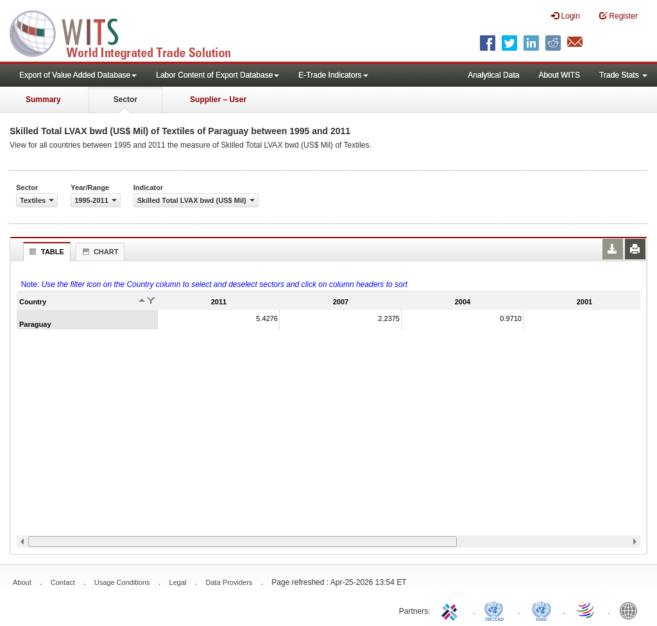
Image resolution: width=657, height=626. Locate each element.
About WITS (559, 75)
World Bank (631, 610)
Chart (99, 251)
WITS (128, 32)
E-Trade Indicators (333, 75)
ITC (452, 610)
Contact (63, 582)
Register (618, 16)
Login (565, 16)
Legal (178, 582)
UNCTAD (496, 610)
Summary (43, 99)
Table (45, 251)
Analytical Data (493, 75)
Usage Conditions (122, 582)
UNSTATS (541, 610)
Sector (125, 99)
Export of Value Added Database (78, 75)
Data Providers (229, 582)
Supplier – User (218, 99)
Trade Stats (623, 75)
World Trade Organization (586, 610)
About (22, 582)
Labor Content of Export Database (217, 75)
